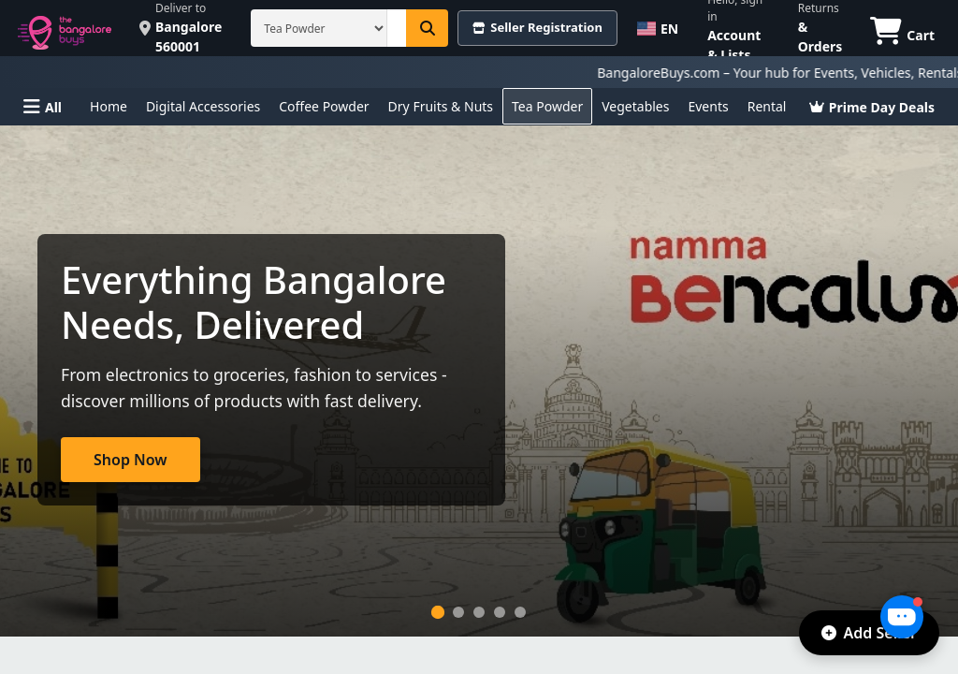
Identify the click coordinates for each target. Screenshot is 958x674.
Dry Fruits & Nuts (440, 106)
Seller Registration (537, 27)
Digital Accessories (203, 106)
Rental (767, 106)
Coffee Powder (324, 106)
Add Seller (869, 633)
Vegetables (635, 106)
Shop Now (130, 459)
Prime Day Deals (872, 107)
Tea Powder (547, 106)
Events (708, 106)
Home (108, 106)
